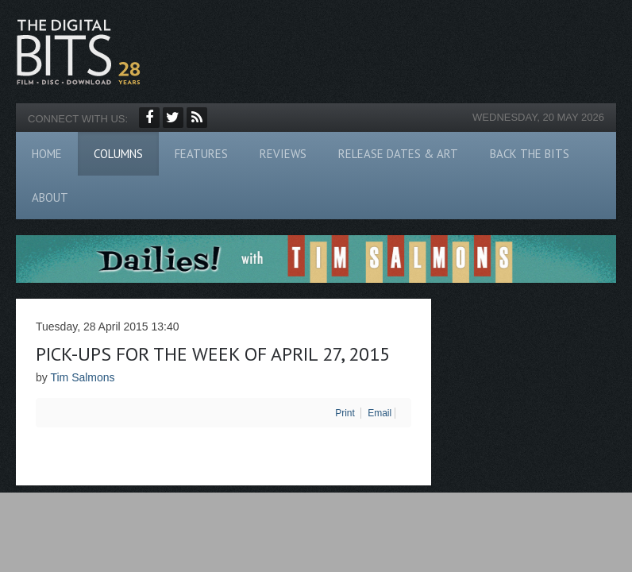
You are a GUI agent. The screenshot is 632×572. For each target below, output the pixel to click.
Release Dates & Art (398, 153)
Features (201, 153)
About (50, 197)
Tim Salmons (82, 377)
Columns (118, 153)
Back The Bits (529, 153)
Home (47, 153)
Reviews (283, 153)
